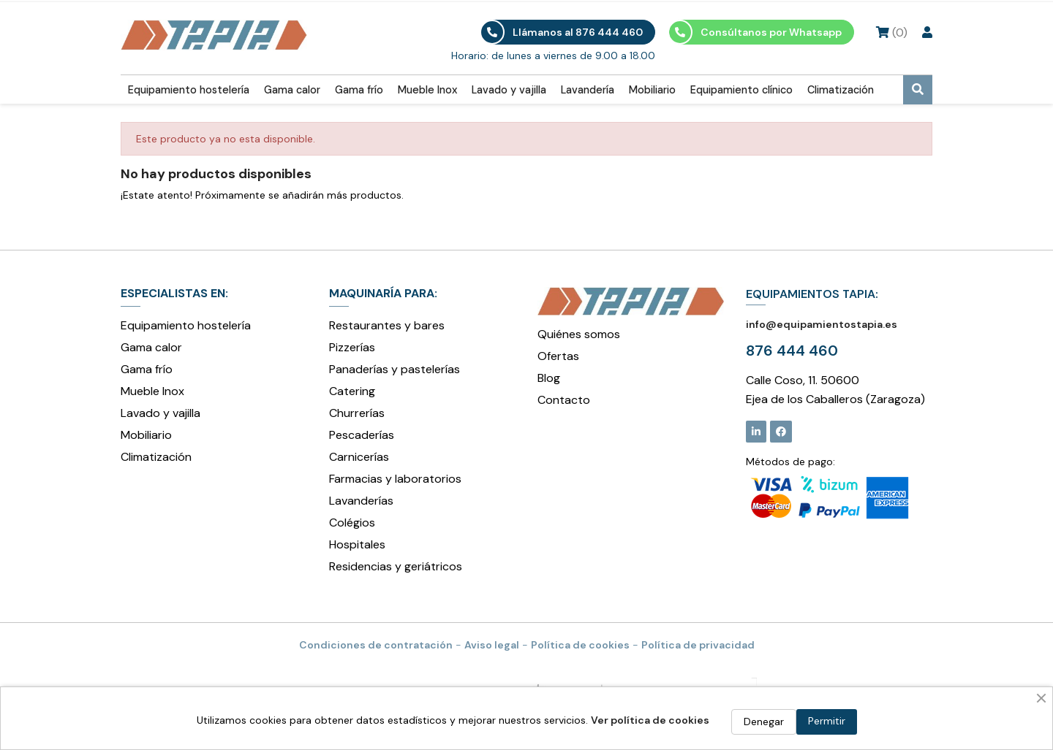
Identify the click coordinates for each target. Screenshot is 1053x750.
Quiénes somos (578, 334)
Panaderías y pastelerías (394, 369)
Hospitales (357, 544)
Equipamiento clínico (741, 89)
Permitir (826, 720)
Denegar (764, 721)
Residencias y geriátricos (395, 566)
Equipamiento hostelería (188, 89)
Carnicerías (359, 456)
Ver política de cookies (650, 720)
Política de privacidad (698, 644)
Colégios (352, 522)
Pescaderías (361, 435)
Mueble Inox (427, 89)
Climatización (840, 89)
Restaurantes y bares (387, 325)
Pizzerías (352, 347)
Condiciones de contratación (376, 644)
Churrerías (357, 413)
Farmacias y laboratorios (395, 478)
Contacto (563, 399)
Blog (548, 378)
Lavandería (587, 89)
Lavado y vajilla (509, 89)
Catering (352, 391)
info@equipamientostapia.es (821, 324)
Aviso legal (491, 644)
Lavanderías (361, 500)
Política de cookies (580, 644)
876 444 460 (792, 350)
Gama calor (292, 89)
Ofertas (558, 356)
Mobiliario (652, 89)
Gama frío (359, 89)
